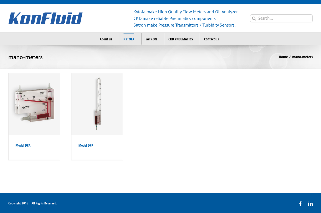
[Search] (254, 18)
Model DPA (23, 145)
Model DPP (85, 145)
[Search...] (281, 18)
